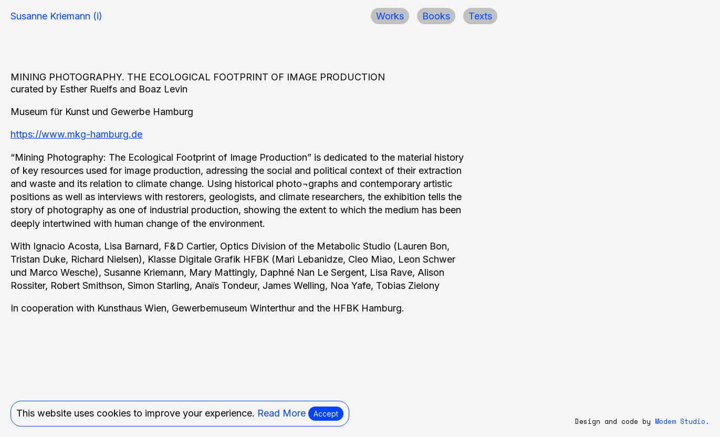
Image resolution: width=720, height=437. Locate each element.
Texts (480, 16)
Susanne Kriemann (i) (56, 16)
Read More (281, 413)
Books (436, 16)
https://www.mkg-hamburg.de (76, 134)
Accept (326, 413)
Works (390, 16)
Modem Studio (680, 421)
